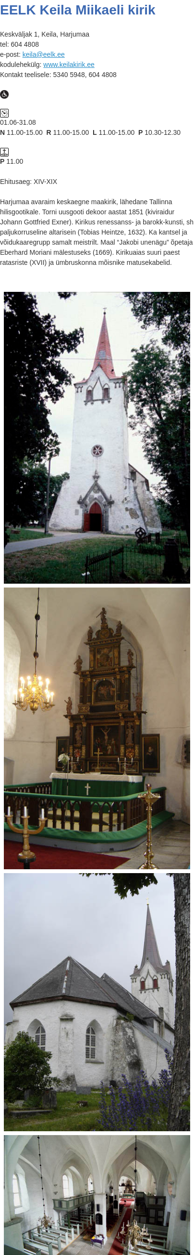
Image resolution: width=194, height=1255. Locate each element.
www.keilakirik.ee (69, 64)
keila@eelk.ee (44, 54)
